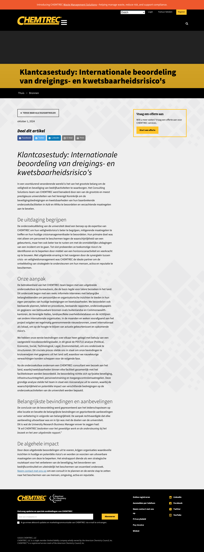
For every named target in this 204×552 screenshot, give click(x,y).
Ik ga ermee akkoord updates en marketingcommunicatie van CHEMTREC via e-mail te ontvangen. (64, 523)
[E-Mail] (81, 137)
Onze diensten (125, 23)
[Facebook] (27, 137)
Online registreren (141, 497)
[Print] (97, 137)
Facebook (177, 503)
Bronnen (146, 23)
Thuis (21, 92)
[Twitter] (46, 137)
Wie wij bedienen (98, 23)
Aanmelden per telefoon (144, 503)
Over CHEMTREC (169, 23)
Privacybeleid (139, 519)
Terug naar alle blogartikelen (39, 112)
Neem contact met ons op (31, 471)
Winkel (136, 531)
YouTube (177, 515)
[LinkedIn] (64, 137)
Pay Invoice (138, 525)
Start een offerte (147, 129)
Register (181, 11)
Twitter (177, 509)
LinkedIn (177, 497)
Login (150, 11)
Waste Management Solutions (80, 5)
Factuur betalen (165, 11)
